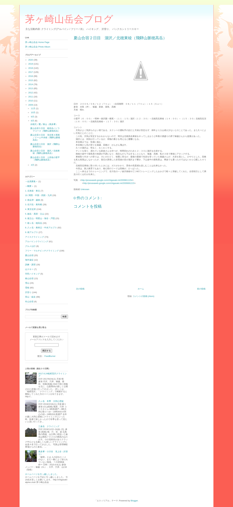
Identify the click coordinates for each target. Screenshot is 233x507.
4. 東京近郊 (30, 209)
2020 (31, 60)
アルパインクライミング (36, 241)
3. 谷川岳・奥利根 (33, 204)
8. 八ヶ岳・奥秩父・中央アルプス (41, 227)
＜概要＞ (29, 186)
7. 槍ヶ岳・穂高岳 (33, 223)
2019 (31, 64)
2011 (31, 96)
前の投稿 (201, 289)
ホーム (141, 289)
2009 (31, 105)
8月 (33, 120)
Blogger (134, 500)
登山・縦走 (30, 297)
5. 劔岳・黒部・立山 (34, 214)
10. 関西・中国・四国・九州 (38, 195)
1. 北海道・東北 (32, 191)
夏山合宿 (29, 255)
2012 (31, 92)
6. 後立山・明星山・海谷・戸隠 (40, 218)
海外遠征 (29, 260)
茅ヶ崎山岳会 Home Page (37, 42)
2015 (31, 80)
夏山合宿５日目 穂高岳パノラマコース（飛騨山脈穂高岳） (45, 129)
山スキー (29, 269)
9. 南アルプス (31, 232)
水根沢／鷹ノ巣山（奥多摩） (44, 124)
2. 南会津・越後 (32, 200)
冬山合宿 (29, 301)
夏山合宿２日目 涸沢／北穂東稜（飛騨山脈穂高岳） (45, 152)
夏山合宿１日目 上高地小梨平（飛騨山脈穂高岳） (45, 158)
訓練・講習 (30, 264)
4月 (33, 165)
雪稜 (27, 287)
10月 (33, 112)
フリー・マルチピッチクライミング (42, 250)
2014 (31, 84)
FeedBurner (49, 356)
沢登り (28, 292)
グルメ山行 (30, 246)
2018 (31, 68)
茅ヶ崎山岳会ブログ (69, 19)
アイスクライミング (34, 237)
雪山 (27, 283)
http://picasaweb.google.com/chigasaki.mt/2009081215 (109, 183)
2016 (31, 76)
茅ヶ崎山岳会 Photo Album (37, 47)
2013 (31, 88)
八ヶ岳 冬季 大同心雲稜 (52, 401)
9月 (33, 116)
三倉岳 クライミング (48, 426)
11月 (33, 108)
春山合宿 (29, 278)
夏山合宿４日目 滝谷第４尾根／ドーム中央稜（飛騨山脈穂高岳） (45, 137)
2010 (31, 100)
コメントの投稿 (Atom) (143, 296)
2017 (31, 72)
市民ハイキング (32, 274)
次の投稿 (80, 289)
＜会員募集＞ (31, 181)
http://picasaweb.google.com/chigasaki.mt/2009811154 (107, 180)
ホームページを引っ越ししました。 (42, 474)
